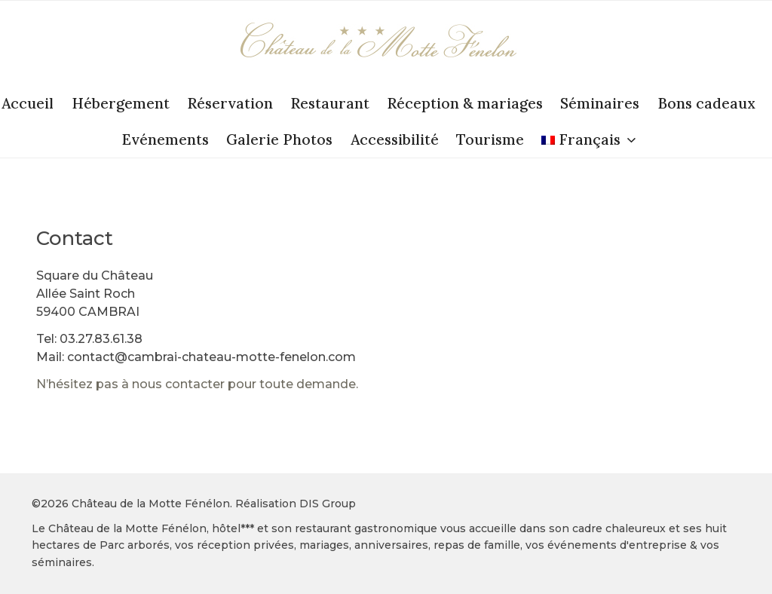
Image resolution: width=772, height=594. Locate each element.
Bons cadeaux (706, 103)
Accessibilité (395, 139)
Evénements (165, 139)
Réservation (230, 103)
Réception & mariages (465, 103)
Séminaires (599, 103)
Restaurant (329, 103)
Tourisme (490, 139)
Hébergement (121, 103)
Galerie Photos (279, 139)
